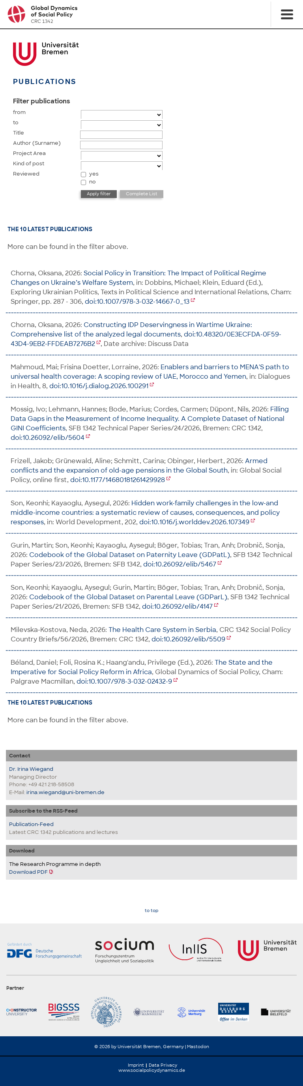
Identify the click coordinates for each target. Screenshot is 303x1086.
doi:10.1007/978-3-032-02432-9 (124, 681)
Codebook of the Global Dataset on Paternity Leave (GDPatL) (129, 555)
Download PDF (28, 872)
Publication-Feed (31, 824)
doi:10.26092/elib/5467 (179, 564)
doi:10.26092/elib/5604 (47, 438)
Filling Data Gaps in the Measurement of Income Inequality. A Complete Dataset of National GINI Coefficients (150, 418)
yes (94, 173)
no (92, 181)
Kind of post (28, 163)
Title (18, 132)
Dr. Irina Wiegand (31, 769)
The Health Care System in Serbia (162, 630)
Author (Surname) (37, 143)
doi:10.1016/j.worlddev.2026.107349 (194, 522)
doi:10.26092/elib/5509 (188, 639)
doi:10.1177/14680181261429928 (117, 480)
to (16, 122)
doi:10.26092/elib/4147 (177, 606)
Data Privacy (163, 1065)
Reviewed (26, 173)
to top (151, 910)
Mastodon (198, 1046)
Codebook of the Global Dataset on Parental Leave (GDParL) (128, 597)
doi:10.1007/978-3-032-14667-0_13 (137, 301)
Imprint (136, 1065)
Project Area (29, 153)
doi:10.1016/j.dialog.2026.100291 (98, 386)
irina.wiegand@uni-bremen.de (65, 792)
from (19, 112)
